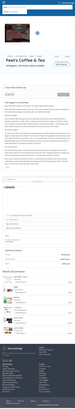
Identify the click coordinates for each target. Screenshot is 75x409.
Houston (42, 375)
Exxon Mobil (18, 318)
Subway (16, 297)
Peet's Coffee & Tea (21, 56)
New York (43, 382)
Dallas (41, 371)
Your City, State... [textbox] (14, 12)
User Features (44, 354)
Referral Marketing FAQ (12, 375)
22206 (17, 282)
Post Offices (17, 279)
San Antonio (44, 389)
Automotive (17, 320)
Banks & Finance (18, 290)
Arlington (39, 56)
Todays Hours (11, 179)
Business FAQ (8, 373)
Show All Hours (38, 181)
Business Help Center (11, 371)
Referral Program (46, 350)
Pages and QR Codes (11, 387)
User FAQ (43, 352)
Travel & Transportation (20, 310)
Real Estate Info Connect (12, 378)
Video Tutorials (8, 369)
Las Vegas (43, 378)
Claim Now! (10, 242)
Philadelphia (44, 385)
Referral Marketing (10, 382)
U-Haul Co (17, 307)
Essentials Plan (8, 389)
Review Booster (9, 385)
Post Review (62, 64)
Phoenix (42, 387)
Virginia (32, 56)
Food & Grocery (18, 330)
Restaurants (65, 255)
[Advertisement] (52, 29)
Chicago (42, 369)
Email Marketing (9, 380)
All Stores (10, 56)
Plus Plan (6, 392)
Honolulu (42, 373)
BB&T (16, 287)
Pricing (5, 366)
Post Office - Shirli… (21, 277)
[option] (17, 33)
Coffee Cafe (66, 264)
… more (7, 167)
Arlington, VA (22, 282)
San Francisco (44, 392)
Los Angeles (44, 380)
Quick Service (65, 259)
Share (67, 56)
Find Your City (44, 366)
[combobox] (15, 12)
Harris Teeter (19, 328)
